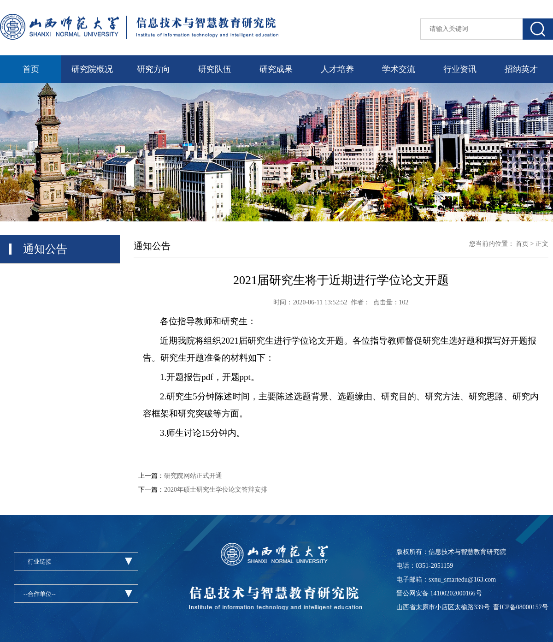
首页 (31, 69)
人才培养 (337, 69)
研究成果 (276, 69)
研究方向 (153, 69)
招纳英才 (521, 69)
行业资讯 (460, 69)
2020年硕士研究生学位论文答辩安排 (215, 489)
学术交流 (398, 69)
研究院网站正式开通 (193, 475)
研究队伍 (214, 69)
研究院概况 (92, 69)
